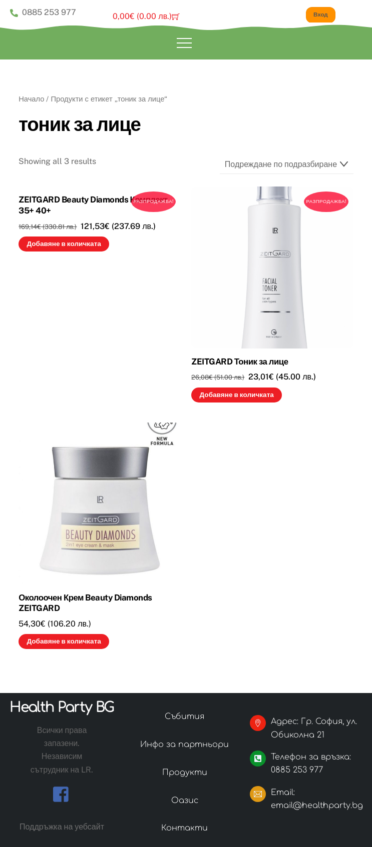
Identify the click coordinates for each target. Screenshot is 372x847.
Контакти (184, 827)
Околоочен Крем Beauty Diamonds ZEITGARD (85, 602)
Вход (323, 14)
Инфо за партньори (184, 744)
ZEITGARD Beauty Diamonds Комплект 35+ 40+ (93, 204)
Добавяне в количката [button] (64, 244)
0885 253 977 (43, 12)
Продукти (184, 772)
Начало (31, 98)
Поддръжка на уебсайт (62, 825)
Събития (184, 716)
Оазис (184, 800)
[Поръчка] (286, 163)
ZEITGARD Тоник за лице (239, 361)
